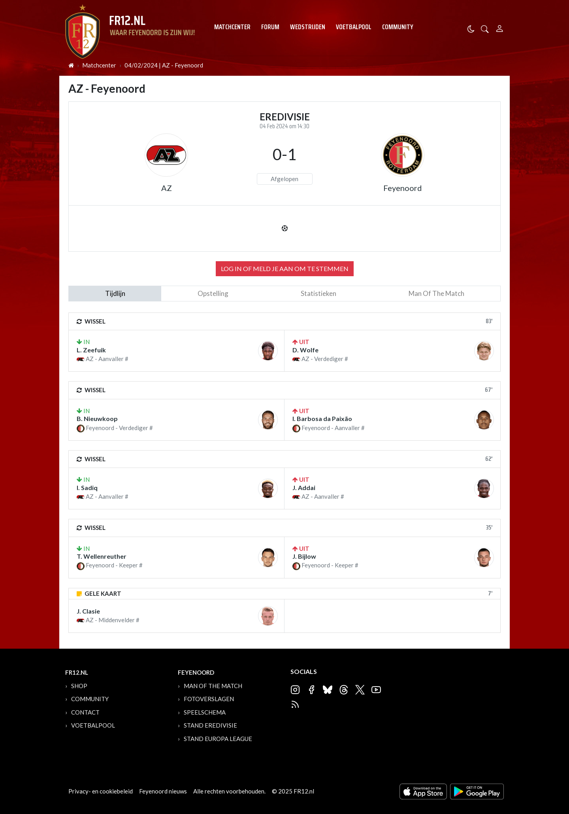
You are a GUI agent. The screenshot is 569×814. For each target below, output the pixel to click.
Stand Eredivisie (210, 725)
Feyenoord (402, 188)
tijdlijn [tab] (115, 293)
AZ (166, 188)
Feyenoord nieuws (163, 791)
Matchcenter (232, 27)
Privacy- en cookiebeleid (100, 791)
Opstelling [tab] (213, 293)
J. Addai (303, 487)
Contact (85, 712)
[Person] (499, 27)
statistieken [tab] (318, 293)
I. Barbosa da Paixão (322, 418)
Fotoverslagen (209, 698)
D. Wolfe (305, 350)
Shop (79, 685)
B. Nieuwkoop (97, 418)
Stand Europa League (218, 738)
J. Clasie (88, 611)
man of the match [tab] (436, 293)
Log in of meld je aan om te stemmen (285, 268)
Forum (270, 27)
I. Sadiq (87, 487)
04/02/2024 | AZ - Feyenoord (163, 65)
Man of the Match (213, 685)
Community (397, 27)
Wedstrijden (307, 27)
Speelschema (205, 712)
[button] (485, 28)
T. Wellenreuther (101, 556)
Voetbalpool (353, 27)
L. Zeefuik (91, 350)
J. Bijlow (304, 556)
